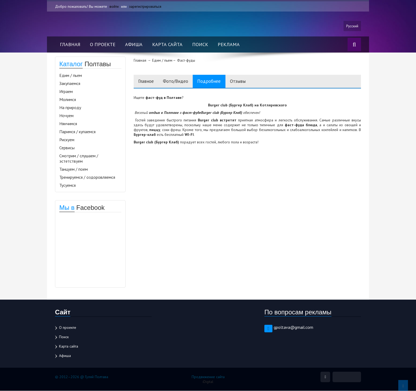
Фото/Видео (179, 82)
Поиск (200, 45)
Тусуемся (67, 185)
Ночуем (66, 115)
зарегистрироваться (145, 6)
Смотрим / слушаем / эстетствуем (78, 158)
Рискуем (66, 140)
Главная (70, 45)
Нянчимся (68, 123)
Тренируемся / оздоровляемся (87, 177)
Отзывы (247, 82)
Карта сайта (167, 45)
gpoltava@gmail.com (293, 327)
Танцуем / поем (73, 169)
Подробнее (216, 82)
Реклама (229, 45)
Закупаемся (69, 83)
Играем (66, 91)
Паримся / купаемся (77, 132)
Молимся (67, 99)
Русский (352, 26)
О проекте (102, 45)
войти (114, 6)
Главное (147, 82)
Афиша (134, 45)
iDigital (208, 381)
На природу (70, 107)
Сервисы (67, 148)
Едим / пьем (70, 75)
